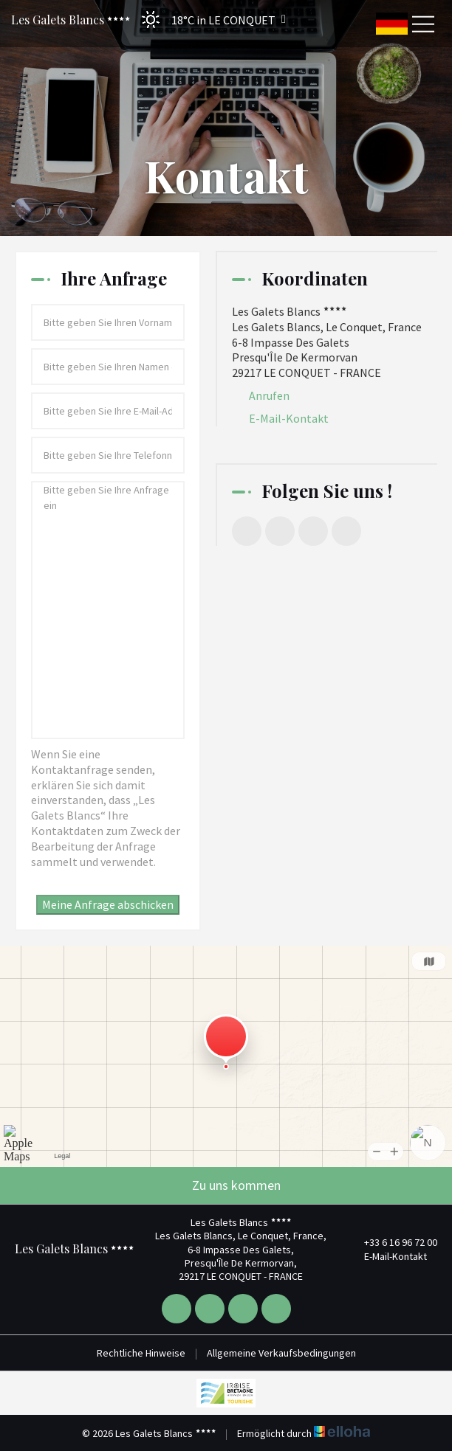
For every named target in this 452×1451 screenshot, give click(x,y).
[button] (209, 19)
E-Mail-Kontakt (289, 418)
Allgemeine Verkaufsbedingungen (281, 1353)
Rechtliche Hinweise (141, 1353)
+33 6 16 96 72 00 (392, 1242)
